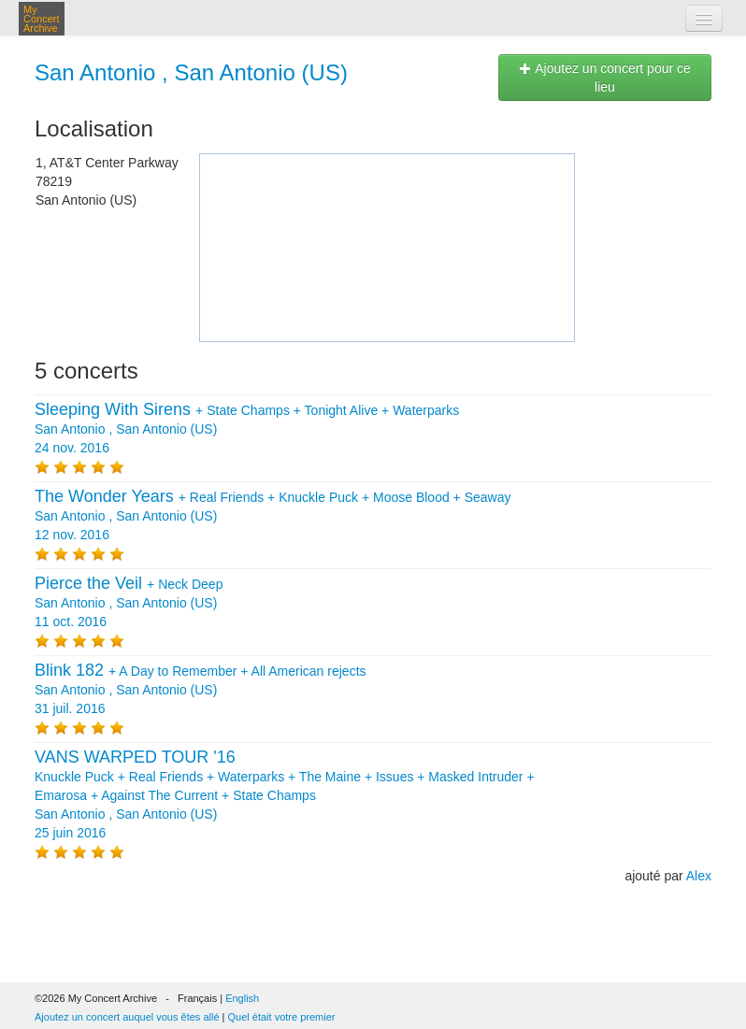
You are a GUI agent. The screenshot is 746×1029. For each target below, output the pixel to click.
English (242, 998)
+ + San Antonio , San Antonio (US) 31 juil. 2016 (200, 690)
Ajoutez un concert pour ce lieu (605, 77)
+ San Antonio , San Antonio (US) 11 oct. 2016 (128, 603)
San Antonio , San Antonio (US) (191, 72)
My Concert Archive (41, 19)
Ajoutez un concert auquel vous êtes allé (127, 1016)
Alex (698, 875)
